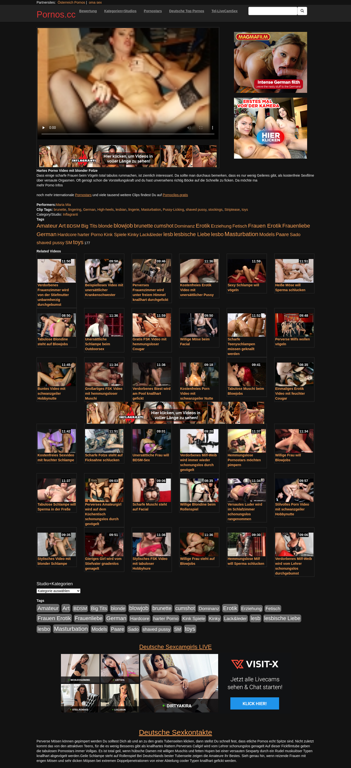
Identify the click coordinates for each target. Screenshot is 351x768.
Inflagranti (70, 214)
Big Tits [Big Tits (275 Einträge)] (89, 226)
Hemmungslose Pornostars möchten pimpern (244, 460)
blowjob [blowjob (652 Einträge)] (123, 225)
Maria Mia (63, 205)
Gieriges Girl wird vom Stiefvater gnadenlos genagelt (103, 563)
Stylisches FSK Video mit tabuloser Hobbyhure (150, 563)
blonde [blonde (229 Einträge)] (105, 226)
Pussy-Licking (173, 209)
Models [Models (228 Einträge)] (267, 234)
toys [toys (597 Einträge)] (78, 242)
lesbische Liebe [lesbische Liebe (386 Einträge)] (192, 234)
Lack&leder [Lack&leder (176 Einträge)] (151, 234)
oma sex (95, 2)
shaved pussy (196, 209)
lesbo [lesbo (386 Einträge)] (217, 234)
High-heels (106, 209)
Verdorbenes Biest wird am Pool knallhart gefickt (152, 393)
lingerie (133, 209)
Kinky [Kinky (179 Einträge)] (133, 234)
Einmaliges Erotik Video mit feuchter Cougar (290, 393)
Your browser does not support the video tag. (128, 83)
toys (245, 209)
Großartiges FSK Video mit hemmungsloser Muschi (103, 393)
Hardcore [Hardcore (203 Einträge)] (67, 234)
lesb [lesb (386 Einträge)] (168, 234)
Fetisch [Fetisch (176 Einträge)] (239, 226)
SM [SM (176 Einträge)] (68, 242)
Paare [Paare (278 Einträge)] (282, 234)
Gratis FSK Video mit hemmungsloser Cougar (149, 344)
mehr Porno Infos (50, 185)
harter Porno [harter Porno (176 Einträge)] (90, 234)
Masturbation (151, 209)
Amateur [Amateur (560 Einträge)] (47, 225)
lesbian (121, 209)
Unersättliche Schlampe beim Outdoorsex (97, 344)
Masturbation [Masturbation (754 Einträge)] (241, 234)
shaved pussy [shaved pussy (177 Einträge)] (50, 242)
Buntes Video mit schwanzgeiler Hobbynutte (51, 393)
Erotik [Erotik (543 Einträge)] (203, 225)
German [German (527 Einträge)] (47, 234)
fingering (74, 209)
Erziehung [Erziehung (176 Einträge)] (221, 226)
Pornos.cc (56, 14)
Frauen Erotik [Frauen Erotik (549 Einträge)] (264, 225)
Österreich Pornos (71, 2)
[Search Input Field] (272, 11)
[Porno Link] (128, 156)
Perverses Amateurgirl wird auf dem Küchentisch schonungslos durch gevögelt (103, 514)
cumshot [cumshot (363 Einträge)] (163, 226)
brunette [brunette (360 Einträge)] (143, 226)
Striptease (232, 209)
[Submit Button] (302, 11)
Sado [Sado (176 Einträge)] (295, 234)
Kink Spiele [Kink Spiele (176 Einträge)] (115, 234)
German (89, 209)
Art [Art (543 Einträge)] (62, 225)
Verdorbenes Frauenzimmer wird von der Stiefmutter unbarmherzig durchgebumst (53, 295)
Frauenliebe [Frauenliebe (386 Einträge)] (296, 226)
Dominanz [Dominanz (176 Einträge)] (184, 226)
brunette (60, 209)
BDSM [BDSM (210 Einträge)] (73, 226)
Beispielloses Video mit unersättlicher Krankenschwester (104, 290)
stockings (215, 209)
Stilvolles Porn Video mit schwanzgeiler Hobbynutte (292, 509)
